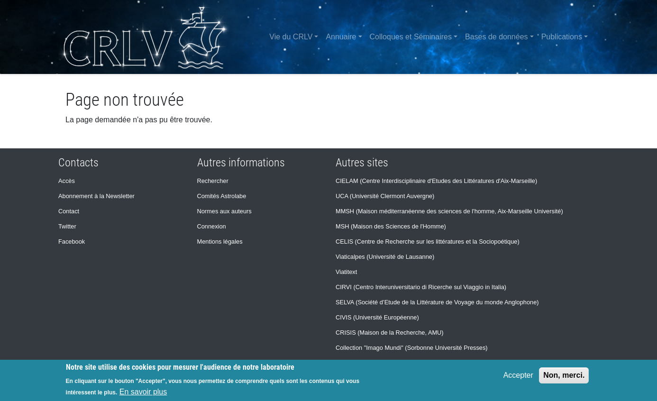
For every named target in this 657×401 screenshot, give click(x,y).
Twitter (67, 226)
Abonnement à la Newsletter (96, 196)
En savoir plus (143, 392)
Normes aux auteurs (224, 211)
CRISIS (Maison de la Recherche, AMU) (390, 332)
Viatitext (346, 271)
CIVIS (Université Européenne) (377, 317)
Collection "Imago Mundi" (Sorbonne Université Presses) (412, 347)
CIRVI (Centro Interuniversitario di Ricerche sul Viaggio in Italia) (421, 287)
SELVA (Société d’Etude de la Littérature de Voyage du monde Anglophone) (437, 302)
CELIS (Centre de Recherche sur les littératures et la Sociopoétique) (428, 241)
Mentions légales (220, 241)
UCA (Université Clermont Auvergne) (385, 196)
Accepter (518, 375)
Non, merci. (563, 375)
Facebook (71, 241)
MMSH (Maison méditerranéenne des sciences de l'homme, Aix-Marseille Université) (449, 211)
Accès (66, 180)
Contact (68, 211)
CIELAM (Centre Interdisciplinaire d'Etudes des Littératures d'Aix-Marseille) (436, 180)
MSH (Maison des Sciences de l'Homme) (391, 226)
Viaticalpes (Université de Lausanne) (385, 256)
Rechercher (212, 180)
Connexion (211, 226)
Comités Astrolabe (221, 196)
